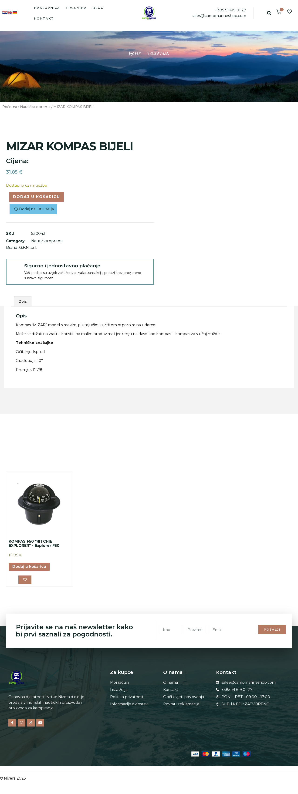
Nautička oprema (35, 107)
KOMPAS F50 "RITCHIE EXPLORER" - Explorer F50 (34, 543)
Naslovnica (47, 8)
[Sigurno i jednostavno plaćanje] (15, 267)
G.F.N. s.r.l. (28, 247)
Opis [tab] (22, 301)
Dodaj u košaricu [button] (29, 566)
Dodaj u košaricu (36, 197)
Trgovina (76, 8)
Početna (9, 107)
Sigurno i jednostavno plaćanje (62, 266)
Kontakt (44, 18)
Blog (98, 8)
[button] (269, 13)
